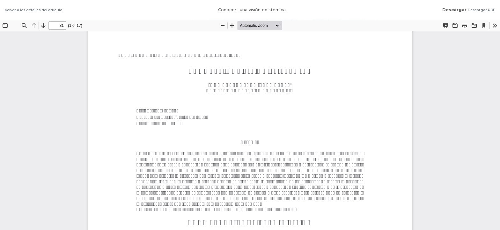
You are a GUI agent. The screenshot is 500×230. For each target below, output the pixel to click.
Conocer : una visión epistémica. (252, 9)
